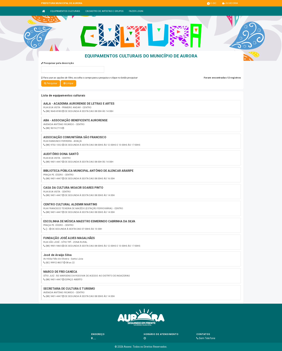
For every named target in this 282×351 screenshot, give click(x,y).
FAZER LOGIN (136, 11)
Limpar (68, 83)
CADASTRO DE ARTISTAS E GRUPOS (104, 11)
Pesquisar (50, 83)
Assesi (128, 346)
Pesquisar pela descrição (57, 63)
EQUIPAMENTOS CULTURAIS (65, 11)
